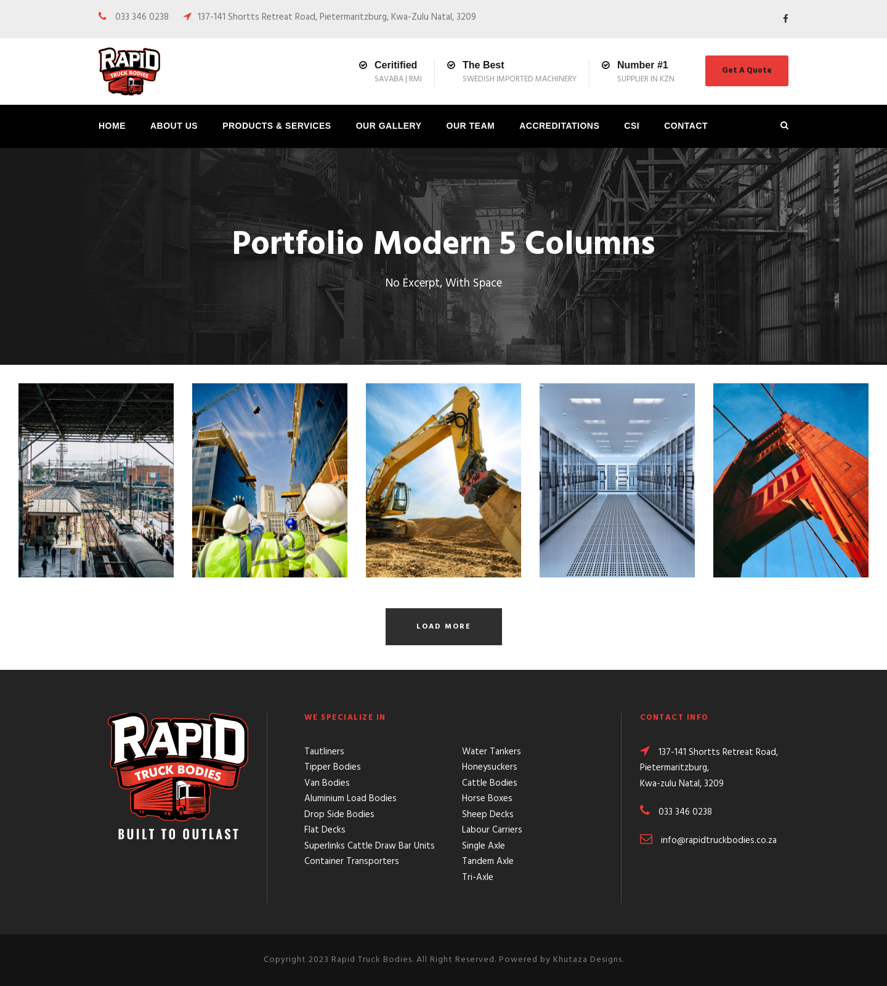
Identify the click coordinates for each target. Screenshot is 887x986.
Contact (686, 126)
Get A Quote (747, 70)
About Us (174, 126)
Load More (443, 627)
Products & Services (276, 126)
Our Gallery (389, 126)
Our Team (471, 126)
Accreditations (559, 126)
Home (112, 126)
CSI (631, 126)
